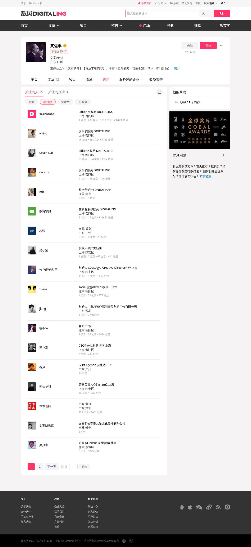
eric (41, 192)
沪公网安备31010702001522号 (101, 540)
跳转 (84, 466)
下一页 (51, 466)
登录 (23, 3)
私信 (208, 45)
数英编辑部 (46, 114)
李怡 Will (45, 386)
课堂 (197, 25)
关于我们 (26, 506)
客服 (197, 3)
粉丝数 (82, 102)
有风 (42, 367)
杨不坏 (43, 328)
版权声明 (93, 521)
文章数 (65, 102)
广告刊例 (59, 521)
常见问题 (187, 3)
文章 (53, 79)
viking (43, 133)
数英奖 (225, 25)
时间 (32, 102)
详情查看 (206, 176)
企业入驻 (59, 506)
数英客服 (45, 211)
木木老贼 (45, 406)
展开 (177, 68)
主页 (34, 79)
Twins (43, 289)
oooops (44, 172)
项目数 (47, 102)
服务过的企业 (129, 79)
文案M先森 (46, 425)
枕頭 (42, 231)
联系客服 (93, 526)
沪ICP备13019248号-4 (68, 540)
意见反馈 (93, 511)
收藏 (89, 79)
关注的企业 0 (58, 92)
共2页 (64, 466)
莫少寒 (43, 445)
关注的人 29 (34, 92)
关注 (190, 45)
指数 (170, 25)
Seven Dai (46, 153)
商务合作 (59, 516)
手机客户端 (27, 516)
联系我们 (59, 511)
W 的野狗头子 (48, 270)
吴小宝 (43, 250)
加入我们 (26, 521)
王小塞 (43, 348)
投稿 (56, 526)
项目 (72, 79)
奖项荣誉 (156, 79)
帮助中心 (93, 506)
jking (42, 309)
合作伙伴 (26, 511)
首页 (24, 25)
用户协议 (93, 516)
